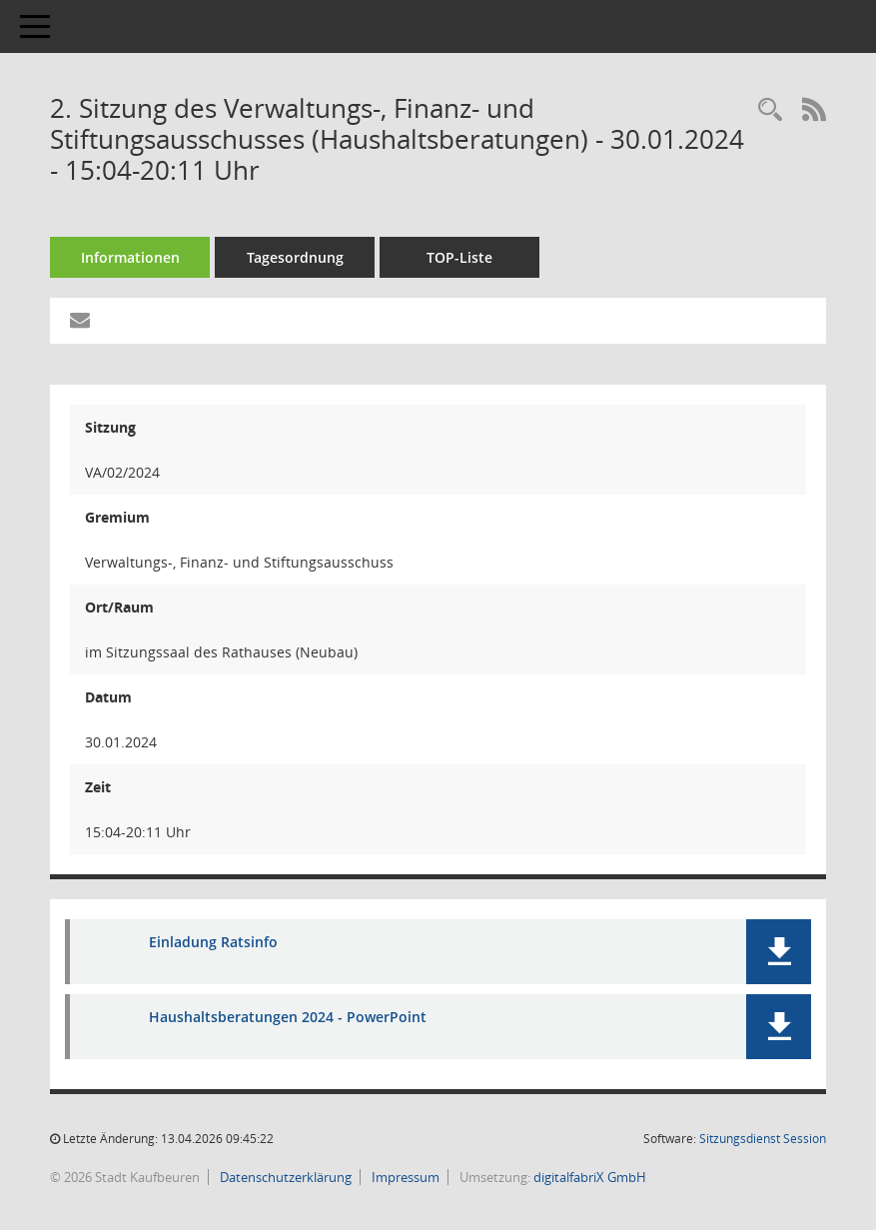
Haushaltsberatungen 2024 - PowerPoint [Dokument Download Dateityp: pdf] (288, 1016)
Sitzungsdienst (762, 1138)
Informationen (130, 257)
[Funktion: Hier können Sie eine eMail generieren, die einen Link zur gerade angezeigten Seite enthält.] (80, 321)
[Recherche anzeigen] (770, 110)
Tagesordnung (295, 257)
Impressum (404, 1177)
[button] (778, 951)
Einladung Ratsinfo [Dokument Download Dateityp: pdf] (213, 941)
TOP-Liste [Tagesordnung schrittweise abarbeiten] (459, 257)
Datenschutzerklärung (284, 1177)
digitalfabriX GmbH (589, 1177)
